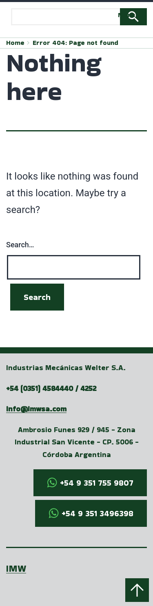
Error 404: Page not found (75, 42)
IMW (16, 568)
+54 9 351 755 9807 (96, 482)
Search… (20, 244)
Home (15, 42)
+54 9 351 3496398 (97, 513)
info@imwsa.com (36, 409)
